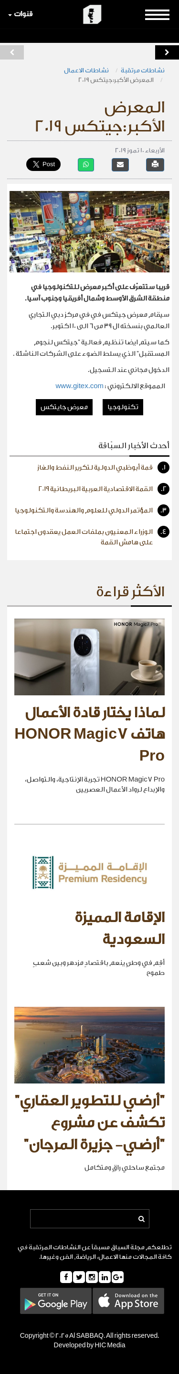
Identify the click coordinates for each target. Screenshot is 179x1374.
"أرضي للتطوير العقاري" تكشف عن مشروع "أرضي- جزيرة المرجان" (89, 1123)
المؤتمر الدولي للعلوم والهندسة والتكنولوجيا (92, 510)
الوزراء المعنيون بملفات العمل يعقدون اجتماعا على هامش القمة (92, 536)
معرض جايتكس (64, 407)
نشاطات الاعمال (86, 70)
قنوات (20, 14)
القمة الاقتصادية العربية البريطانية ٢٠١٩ (104, 489)
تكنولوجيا (122, 407)
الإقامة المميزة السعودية (119, 929)
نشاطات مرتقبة (143, 70)
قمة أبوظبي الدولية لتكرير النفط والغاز (103, 467)
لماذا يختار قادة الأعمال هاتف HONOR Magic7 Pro (89, 734)
